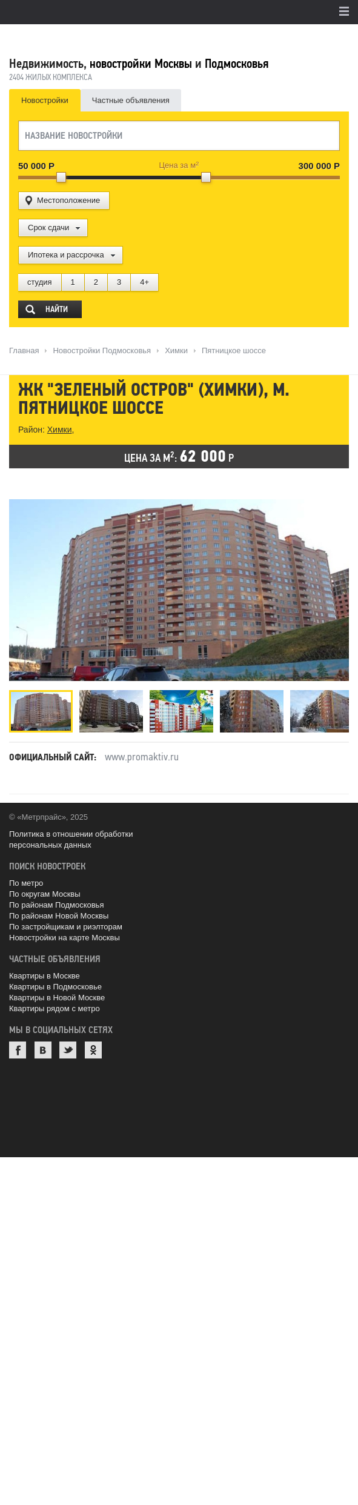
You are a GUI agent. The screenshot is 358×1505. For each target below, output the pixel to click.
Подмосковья (236, 63)
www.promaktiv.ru (142, 756)
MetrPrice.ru (73, 37)
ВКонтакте (43, 1050)
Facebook (17, 1050)
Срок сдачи (48, 227)
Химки (59, 429)
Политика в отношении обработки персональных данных (71, 839)
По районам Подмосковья (56, 904)
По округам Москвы (45, 894)
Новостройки (44, 100)
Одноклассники (93, 1050)
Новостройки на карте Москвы (64, 937)
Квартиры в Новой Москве (57, 997)
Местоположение (68, 200)
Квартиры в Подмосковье (55, 986)
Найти (56, 309)
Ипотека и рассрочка (66, 254)
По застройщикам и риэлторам (65, 926)
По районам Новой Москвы (58, 915)
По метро (26, 883)
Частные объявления (131, 100)
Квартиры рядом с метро (54, 1008)
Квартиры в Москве (44, 975)
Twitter (67, 1050)
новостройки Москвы (141, 63)
